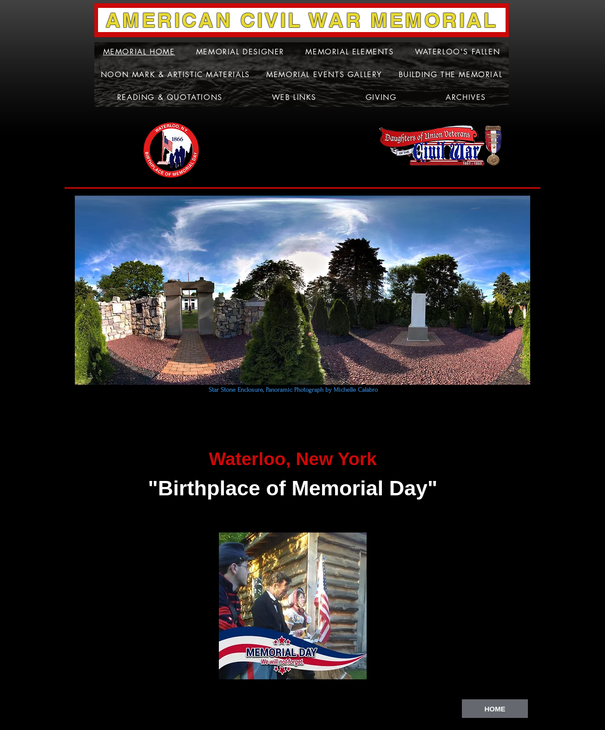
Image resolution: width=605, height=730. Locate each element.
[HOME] (495, 708)
